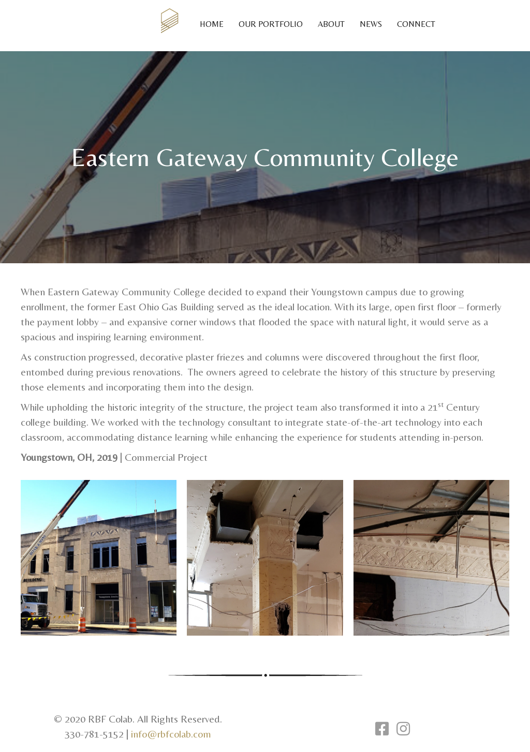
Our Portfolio (271, 24)
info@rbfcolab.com (171, 734)
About (331, 24)
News (371, 24)
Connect (416, 24)
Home (212, 24)
